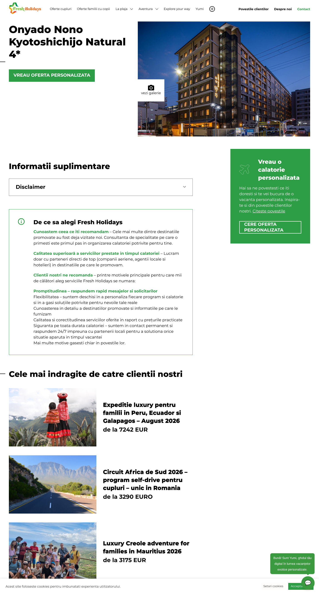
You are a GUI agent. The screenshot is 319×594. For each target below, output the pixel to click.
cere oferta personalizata (263, 227)
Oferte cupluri (60, 9)
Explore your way (177, 9)
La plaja (122, 9)
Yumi (200, 9)
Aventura (145, 9)
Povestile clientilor (254, 9)
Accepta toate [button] (301, 586)
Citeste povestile (269, 211)
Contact (303, 9)
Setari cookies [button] (273, 586)
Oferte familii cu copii (93, 9)
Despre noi (283, 9)
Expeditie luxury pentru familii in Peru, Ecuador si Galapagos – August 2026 (142, 412)
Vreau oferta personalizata (52, 75)
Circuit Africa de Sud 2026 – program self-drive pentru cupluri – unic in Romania (145, 479)
